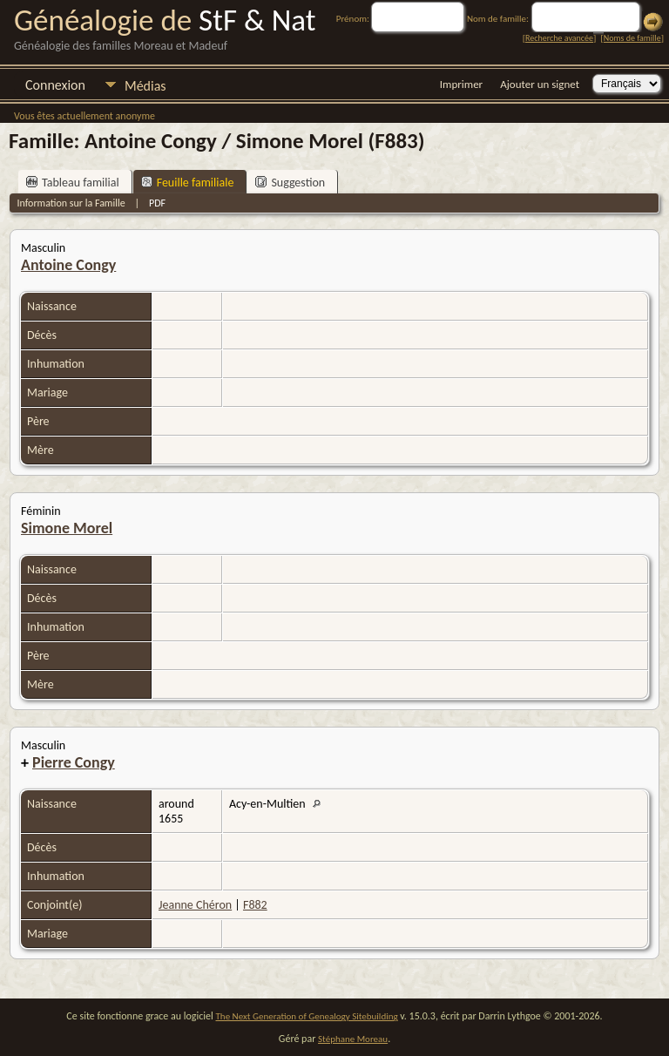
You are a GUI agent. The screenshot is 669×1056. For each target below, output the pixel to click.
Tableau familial (72, 182)
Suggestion (290, 182)
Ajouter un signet (539, 84)
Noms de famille (632, 38)
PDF (157, 203)
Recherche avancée (559, 38)
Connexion (55, 85)
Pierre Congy (73, 762)
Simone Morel (66, 528)
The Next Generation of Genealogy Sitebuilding (307, 1016)
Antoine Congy (68, 264)
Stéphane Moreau (353, 1039)
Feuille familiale (187, 182)
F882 (255, 904)
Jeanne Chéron (195, 904)
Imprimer (461, 84)
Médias (145, 86)
